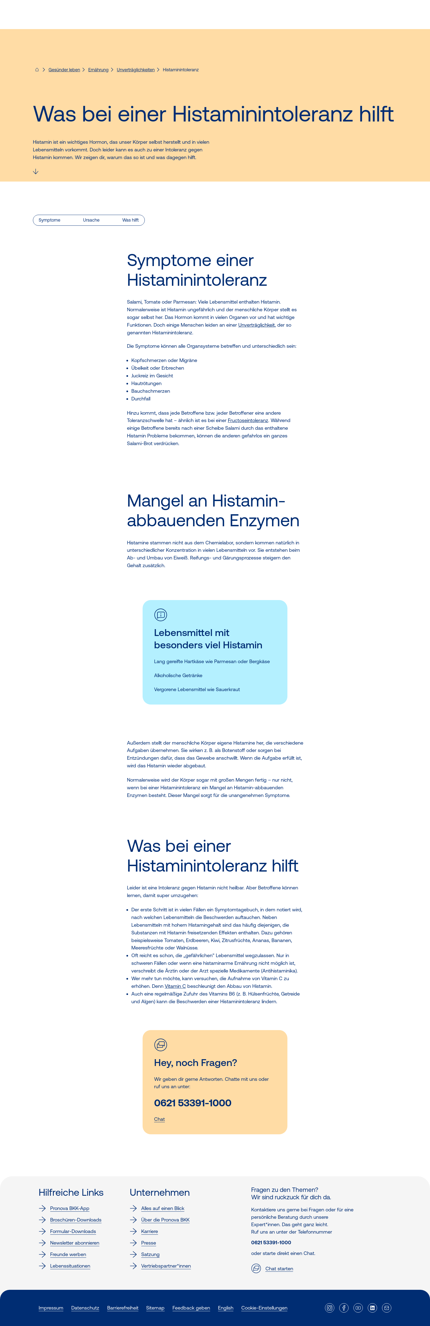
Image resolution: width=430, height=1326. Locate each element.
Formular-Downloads (67, 1231)
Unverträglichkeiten (136, 69)
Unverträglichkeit (256, 325)
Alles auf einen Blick (157, 1208)
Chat (159, 1119)
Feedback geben (191, 1308)
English (225, 1308)
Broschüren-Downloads (70, 1220)
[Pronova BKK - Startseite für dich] (37, 71)
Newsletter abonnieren (69, 1243)
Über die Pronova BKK (159, 1220)
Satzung (145, 1254)
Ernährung (98, 69)
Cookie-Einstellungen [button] (264, 1308)
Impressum (51, 1308)
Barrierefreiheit (122, 1308)
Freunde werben (62, 1254)
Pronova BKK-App (64, 1208)
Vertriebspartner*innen (160, 1266)
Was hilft (130, 219)
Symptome (49, 219)
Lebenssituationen (64, 1266)
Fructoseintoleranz (248, 420)
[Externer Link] (329, 1308)
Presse (143, 1243)
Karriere (144, 1231)
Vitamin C (175, 986)
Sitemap (155, 1308)
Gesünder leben (64, 69)
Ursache (91, 219)
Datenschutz (85, 1308)
